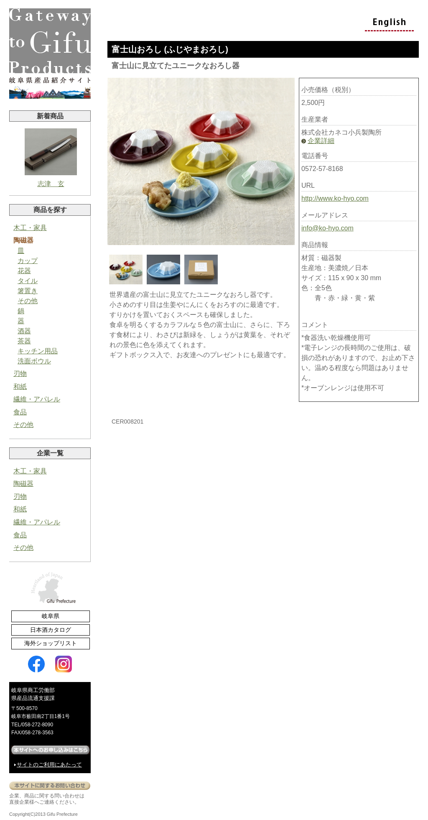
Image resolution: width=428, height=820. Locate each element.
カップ (28, 260)
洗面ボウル (34, 361)
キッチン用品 (38, 351)
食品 (20, 412)
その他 (28, 300)
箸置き (28, 290)
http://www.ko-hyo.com (335, 198)
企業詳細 (321, 140)
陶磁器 (23, 240)
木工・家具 (30, 227)
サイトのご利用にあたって (49, 764)
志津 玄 (51, 157)
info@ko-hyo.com (327, 228)
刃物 (20, 373)
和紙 (20, 386)
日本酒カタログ (50, 629)
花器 (24, 270)
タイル (28, 280)
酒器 (24, 331)
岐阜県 (50, 616)
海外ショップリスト (50, 643)
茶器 (24, 341)
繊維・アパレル (36, 399)
